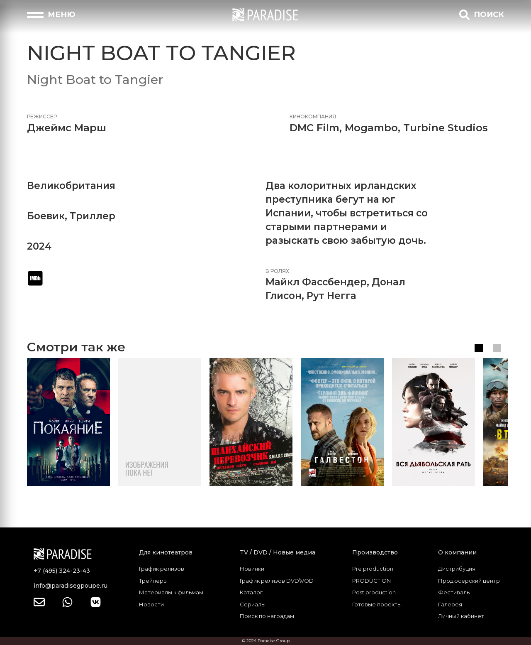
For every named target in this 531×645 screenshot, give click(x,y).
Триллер (92, 216)
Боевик (46, 216)
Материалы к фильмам (171, 592)
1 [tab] (479, 348)
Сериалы (253, 604)
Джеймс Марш (66, 128)
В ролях (277, 271)
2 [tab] (497, 348)
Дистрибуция (456, 568)
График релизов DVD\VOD (277, 580)
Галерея (450, 604)
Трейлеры (153, 580)
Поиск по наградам (267, 616)
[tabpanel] (68, 422)
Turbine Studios (445, 128)
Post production (374, 592)
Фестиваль (454, 592)
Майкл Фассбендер (316, 282)
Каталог (251, 592)
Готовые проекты (377, 604)
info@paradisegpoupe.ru (70, 585)
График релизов (161, 568)
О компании (457, 552)
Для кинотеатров (165, 552)
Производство (375, 552)
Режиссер (42, 116)
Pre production (372, 568)
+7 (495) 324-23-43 (62, 570)
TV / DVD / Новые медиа (277, 552)
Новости (151, 604)
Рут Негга (331, 296)
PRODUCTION (371, 580)
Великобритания (71, 185)
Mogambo (371, 128)
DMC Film (314, 128)
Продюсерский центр (469, 580)
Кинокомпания (313, 116)
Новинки (252, 568)
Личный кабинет (461, 616)
